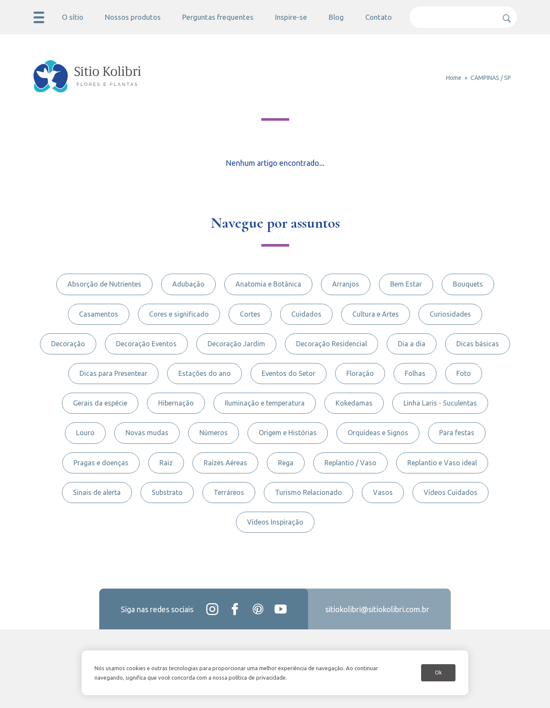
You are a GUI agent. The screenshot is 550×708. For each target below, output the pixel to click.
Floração (360, 373)
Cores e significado (179, 314)
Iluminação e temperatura (265, 403)
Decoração (68, 344)
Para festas (456, 432)
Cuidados (306, 314)
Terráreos (229, 492)
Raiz (166, 463)
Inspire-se (291, 17)
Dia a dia (411, 344)
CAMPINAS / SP (491, 77)
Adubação (188, 284)
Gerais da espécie (100, 403)
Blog (336, 17)
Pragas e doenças (100, 463)
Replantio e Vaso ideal (442, 463)
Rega (285, 463)
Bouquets (468, 284)
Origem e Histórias (288, 432)
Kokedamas (354, 403)
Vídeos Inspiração (275, 522)
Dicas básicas (477, 344)
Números (213, 432)
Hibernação (176, 403)
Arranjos (345, 284)
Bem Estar (406, 284)
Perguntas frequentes (218, 17)
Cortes (250, 314)
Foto (463, 373)
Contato (378, 17)
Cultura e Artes (375, 314)
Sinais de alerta (97, 492)
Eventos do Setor (288, 373)
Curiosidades (450, 314)
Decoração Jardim (236, 344)
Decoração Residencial (331, 344)
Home (453, 77)
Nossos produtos (133, 17)
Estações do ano (204, 373)
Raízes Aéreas (225, 463)
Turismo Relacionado (308, 492)
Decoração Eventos (146, 344)
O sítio (72, 17)
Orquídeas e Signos (378, 432)
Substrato (167, 492)
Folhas (415, 373)
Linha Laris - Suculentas (440, 403)
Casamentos (98, 314)
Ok (438, 672)
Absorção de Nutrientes (104, 284)
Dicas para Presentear (113, 373)
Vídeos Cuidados (450, 492)
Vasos (383, 492)
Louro (85, 432)
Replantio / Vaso (350, 463)
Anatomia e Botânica (268, 284)
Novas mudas (146, 432)
